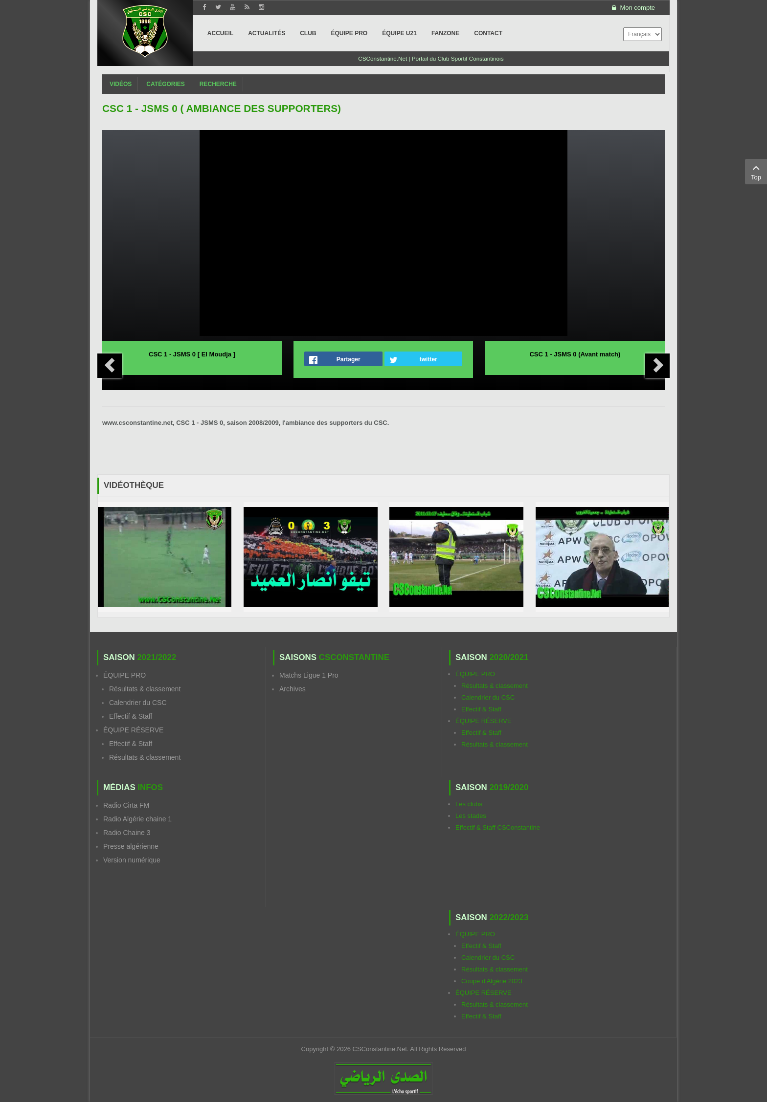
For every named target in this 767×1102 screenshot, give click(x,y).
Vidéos (121, 84)
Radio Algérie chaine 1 (137, 819)
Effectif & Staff (130, 716)
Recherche (218, 84)
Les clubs (468, 804)
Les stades (470, 815)
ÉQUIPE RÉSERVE (133, 730)
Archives (292, 689)
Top (756, 171)
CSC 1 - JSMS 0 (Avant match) (574, 354)
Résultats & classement (144, 689)
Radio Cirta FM (126, 805)
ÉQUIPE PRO (124, 675)
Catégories (165, 84)
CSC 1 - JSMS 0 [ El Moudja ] (192, 354)
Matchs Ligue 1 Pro (308, 675)
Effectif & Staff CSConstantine (497, 827)
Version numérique (131, 860)
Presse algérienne (130, 846)
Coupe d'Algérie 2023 (491, 981)
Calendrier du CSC (138, 702)
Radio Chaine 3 (127, 833)
